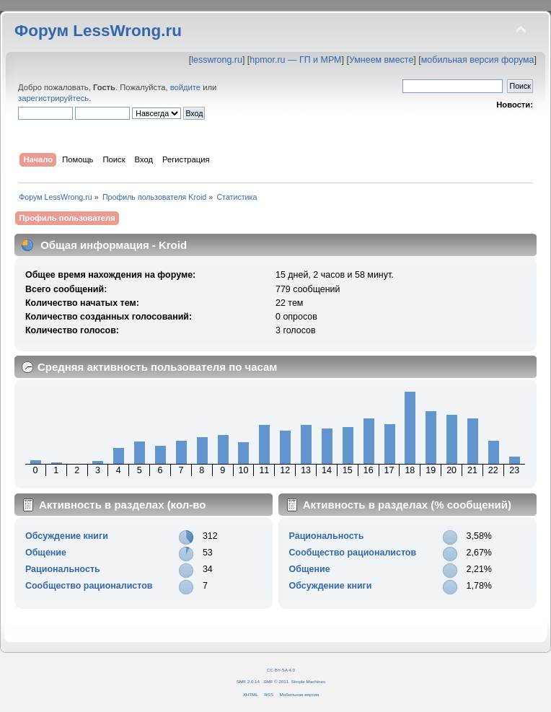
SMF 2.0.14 (248, 681)
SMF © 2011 (275, 681)
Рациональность (62, 569)
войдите (185, 87)
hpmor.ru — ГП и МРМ (295, 60)
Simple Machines (308, 681)
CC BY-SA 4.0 (281, 669)
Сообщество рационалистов (89, 586)
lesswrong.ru (216, 60)
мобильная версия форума (477, 60)
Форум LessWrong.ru (98, 31)
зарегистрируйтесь (53, 98)
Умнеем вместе (381, 60)
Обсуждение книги (66, 536)
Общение (45, 553)
